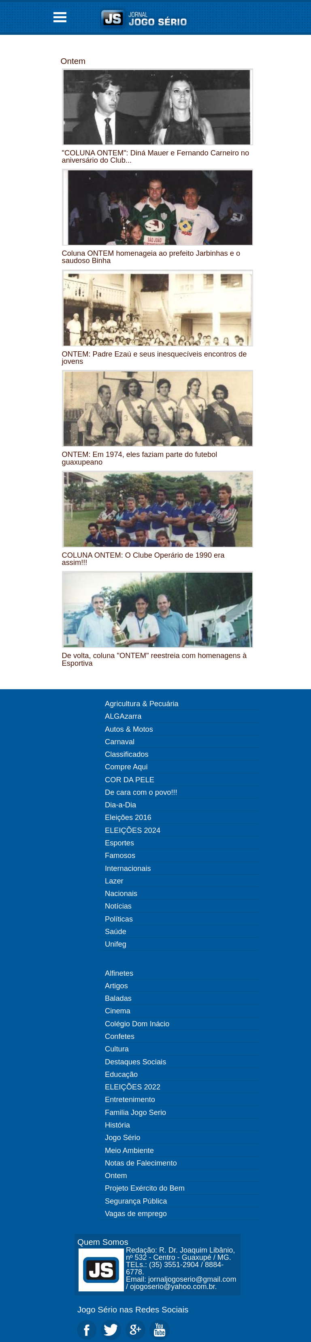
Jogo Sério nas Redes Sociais (132, 1309)
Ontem (73, 61)
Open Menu (60, 17)
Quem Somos (102, 1241)
